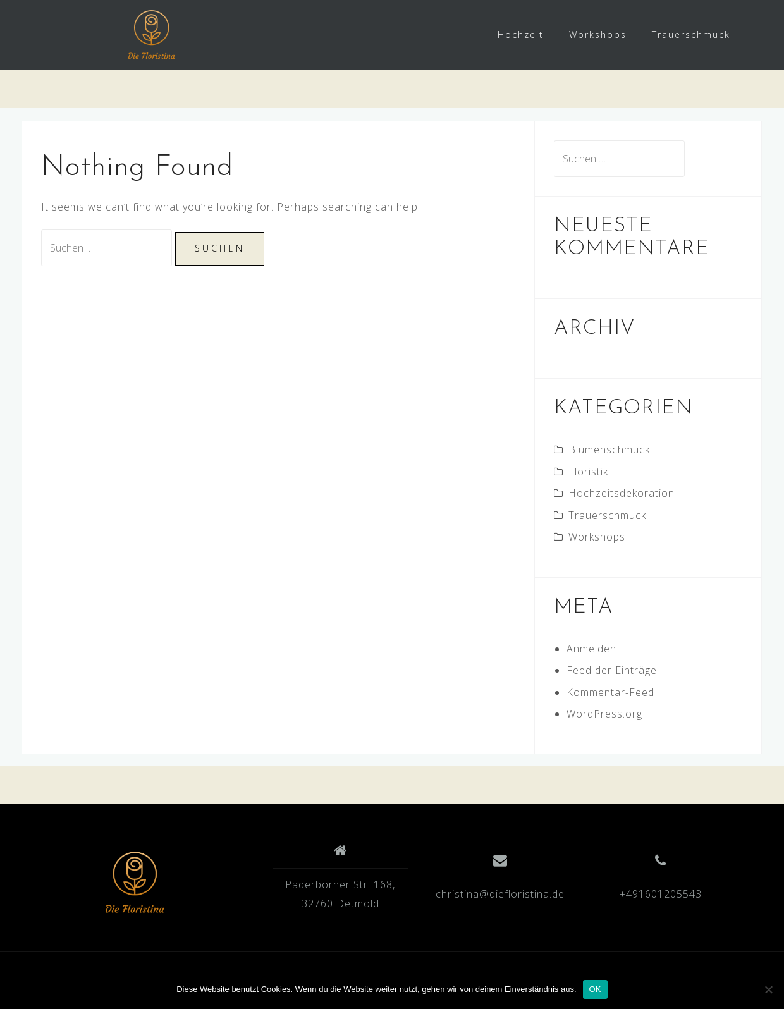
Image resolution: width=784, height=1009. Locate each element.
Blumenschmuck (609, 449)
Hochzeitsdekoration (621, 493)
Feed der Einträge (612, 670)
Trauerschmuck (691, 34)
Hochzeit (521, 34)
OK (595, 989)
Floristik (588, 472)
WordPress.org (604, 714)
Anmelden (591, 649)
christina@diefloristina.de (500, 894)
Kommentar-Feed (610, 692)
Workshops (598, 34)
